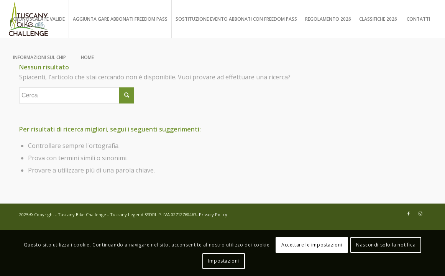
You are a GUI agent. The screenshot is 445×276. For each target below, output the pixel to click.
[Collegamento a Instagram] (420, 213)
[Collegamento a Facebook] (408, 213)
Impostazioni (223, 261)
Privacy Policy (213, 214)
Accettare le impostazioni (311, 245)
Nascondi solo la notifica (385, 245)
